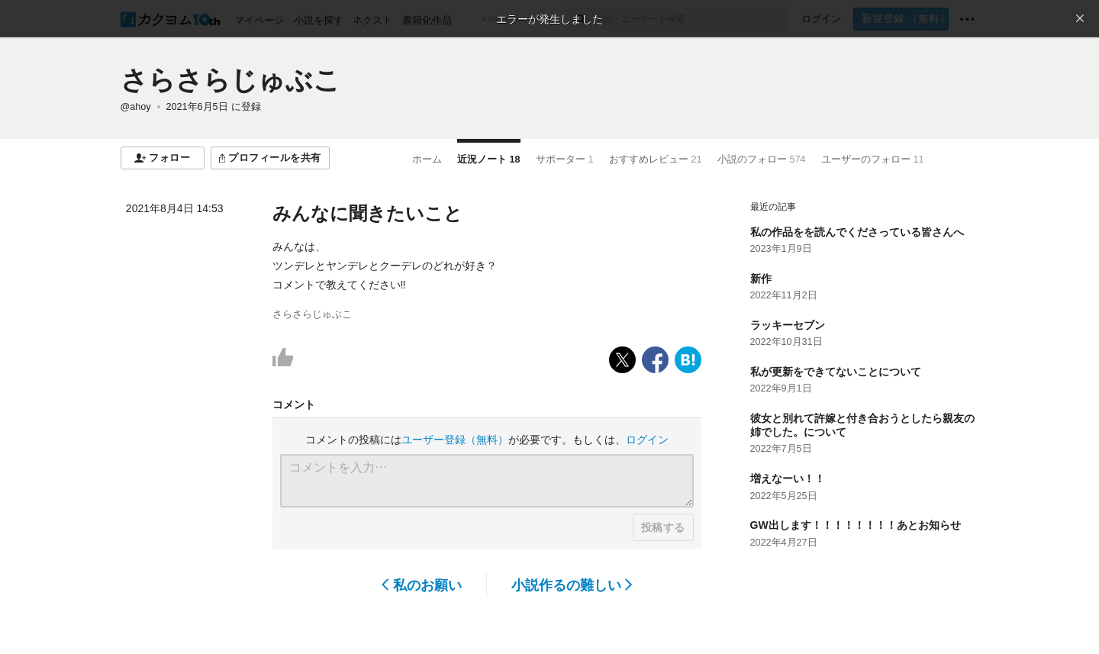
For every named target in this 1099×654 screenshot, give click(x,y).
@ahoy (136, 106)
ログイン (647, 439)
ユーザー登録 (454, 439)
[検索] (580, 19)
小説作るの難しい (572, 585)
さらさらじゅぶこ (230, 80)
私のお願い (422, 585)
